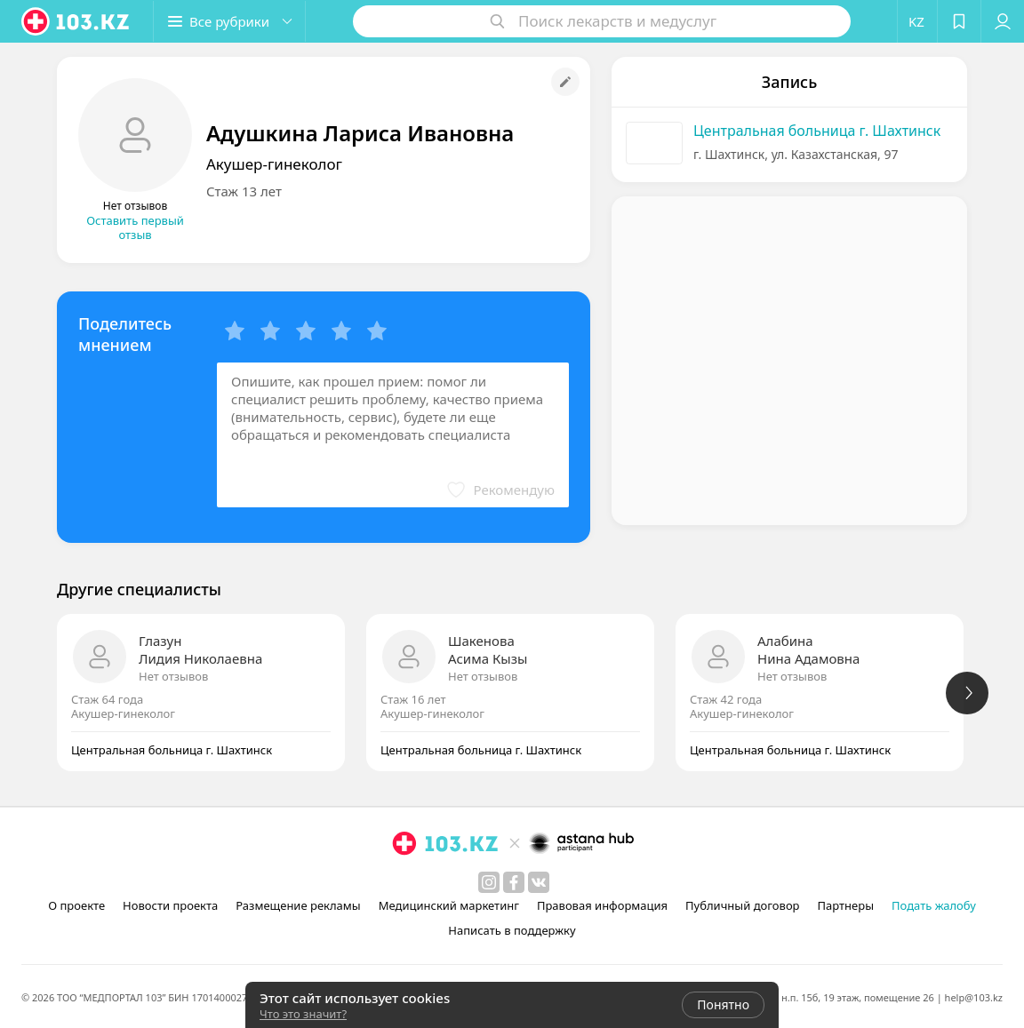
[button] (229, 21)
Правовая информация (602, 905)
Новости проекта (170, 905)
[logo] (76, 21)
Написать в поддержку (511, 930)
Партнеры (846, 905)
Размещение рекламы (298, 905)
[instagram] (489, 882)
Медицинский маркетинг (449, 905)
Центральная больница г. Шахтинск (816, 130)
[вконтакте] (538, 882)
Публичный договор (742, 905)
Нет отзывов (173, 676)
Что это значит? (303, 1014)
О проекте (76, 905)
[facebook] (513, 882)
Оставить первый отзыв (135, 227)
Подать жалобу (934, 905)
